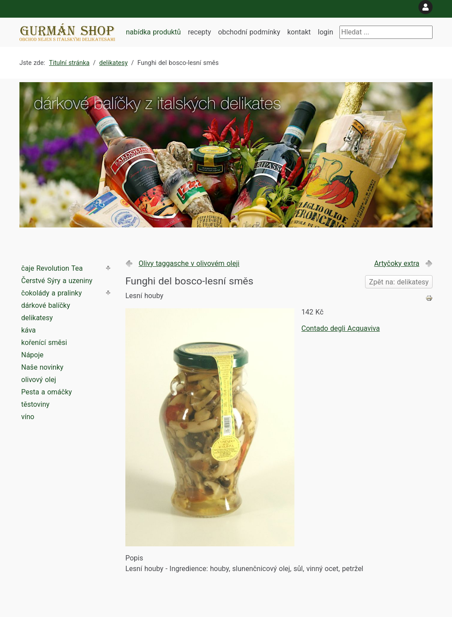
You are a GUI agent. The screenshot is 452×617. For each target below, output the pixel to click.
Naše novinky (42, 367)
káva (28, 330)
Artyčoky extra (396, 263)
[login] (425, 7)
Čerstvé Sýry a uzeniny (56, 280)
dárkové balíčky (45, 305)
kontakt (299, 32)
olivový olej (38, 379)
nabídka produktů (153, 32)
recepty (199, 32)
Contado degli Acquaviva (340, 328)
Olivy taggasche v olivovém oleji (189, 263)
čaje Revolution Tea (52, 268)
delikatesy (37, 318)
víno (27, 417)
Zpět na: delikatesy (399, 282)
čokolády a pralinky (51, 293)
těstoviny (35, 404)
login (325, 32)
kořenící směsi (44, 342)
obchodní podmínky (249, 32)
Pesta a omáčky (46, 392)
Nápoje (32, 355)
